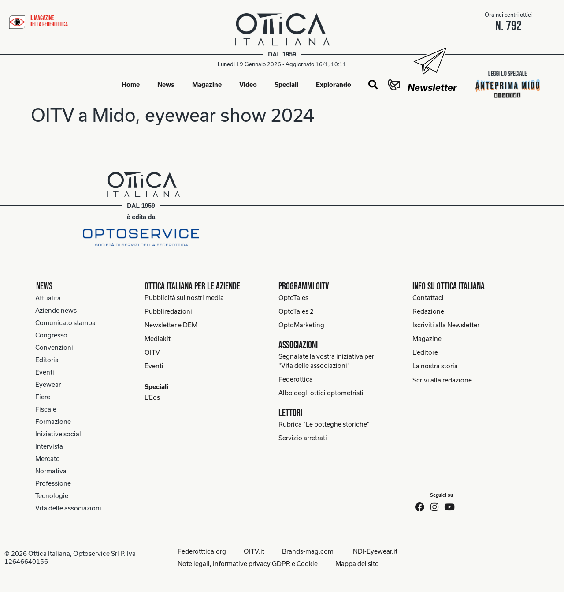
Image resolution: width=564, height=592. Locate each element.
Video (248, 84)
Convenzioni (54, 347)
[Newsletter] (429, 61)
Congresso (51, 335)
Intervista (49, 446)
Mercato (47, 458)
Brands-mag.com (308, 551)
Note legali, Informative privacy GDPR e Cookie (248, 563)
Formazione (53, 421)
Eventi (44, 372)
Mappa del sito (357, 563)
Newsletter (432, 87)
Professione (53, 483)
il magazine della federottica (49, 21)
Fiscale (45, 409)
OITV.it (254, 551)
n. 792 (508, 26)
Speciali (286, 84)
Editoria (47, 359)
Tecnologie (51, 495)
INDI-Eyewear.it (374, 551)
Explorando (333, 84)
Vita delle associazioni (68, 508)
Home (131, 84)
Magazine (207, 84)
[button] (373, 85)
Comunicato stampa (65, 322)
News (165, 84)
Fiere (42, 397)
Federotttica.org (202, 551)
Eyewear (48, 384)
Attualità (48, 298)
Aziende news (56, 310)
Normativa (51, 471)
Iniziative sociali (59, 434)
